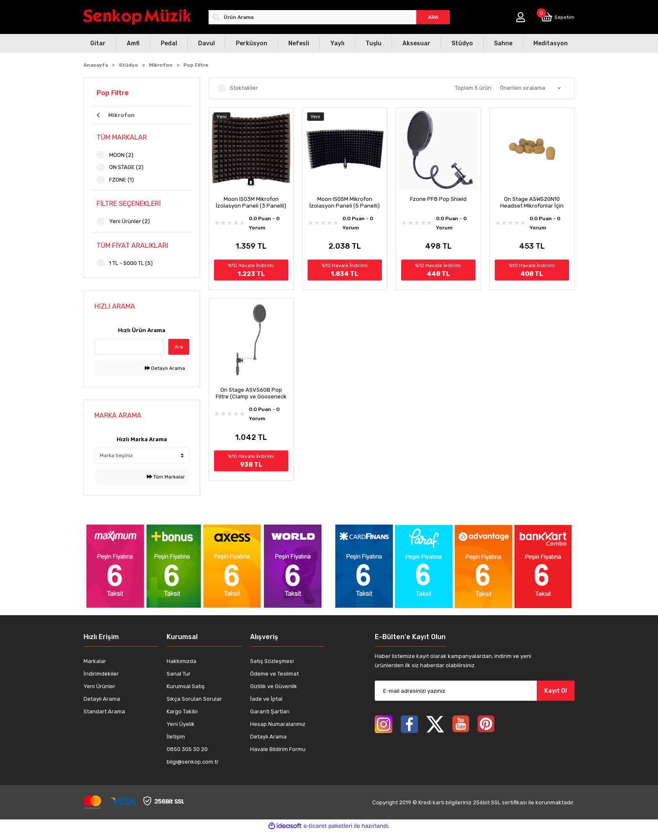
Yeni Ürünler (99, 686)
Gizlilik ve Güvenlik (273, 686)
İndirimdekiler (101, 674)
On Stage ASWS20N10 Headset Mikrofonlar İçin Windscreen (532, 202)
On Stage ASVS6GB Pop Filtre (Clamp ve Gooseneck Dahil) (251, 393)
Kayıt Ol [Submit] (555, 690)
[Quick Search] (129, 347)
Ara (179, 347)
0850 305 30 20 (187, 749)
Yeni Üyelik (181, 724)
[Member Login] (520, 17)
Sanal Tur (179, 674)
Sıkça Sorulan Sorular (194, 699)
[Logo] (137, 17)
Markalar (95, 661)
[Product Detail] (251, 116)
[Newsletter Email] (474, 691)
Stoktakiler (244, 88)
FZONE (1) (121, 180)
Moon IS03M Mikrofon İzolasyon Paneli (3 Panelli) (251, 202)
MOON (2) (121, 155)
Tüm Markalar (166, 477)
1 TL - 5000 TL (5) (131, 263)
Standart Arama (104, 711)
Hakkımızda (181, 661)
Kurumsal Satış (186, 686)
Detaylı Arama (165, 368)
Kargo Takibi (182, 711)
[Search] (329, 17)
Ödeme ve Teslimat (274, 674)
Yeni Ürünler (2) (129, 221)
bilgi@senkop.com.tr (193, 762)
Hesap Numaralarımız (278, 724)
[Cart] (557, 17)
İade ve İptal (266, 699)
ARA (433, 17)
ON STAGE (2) (126, 167)
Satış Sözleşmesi (272, 661)
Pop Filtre (196, 65)
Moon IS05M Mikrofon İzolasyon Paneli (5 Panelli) (344, 202)
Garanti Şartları (270, 711)
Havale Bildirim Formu (278, 749)
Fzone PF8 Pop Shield (438, 199)
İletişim (176, 736)
